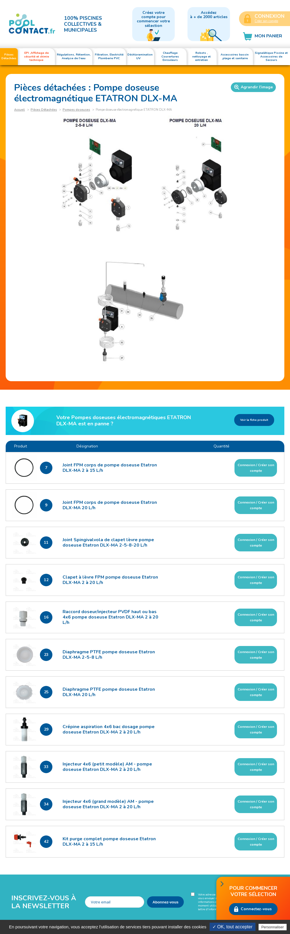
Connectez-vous (256, 909)
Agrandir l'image (253, 87)
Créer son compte (266, 21)
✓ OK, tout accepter (232, 926)
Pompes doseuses (76, 110)
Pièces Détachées (44, 110)
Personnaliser (272, 927)
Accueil (19, 110)
